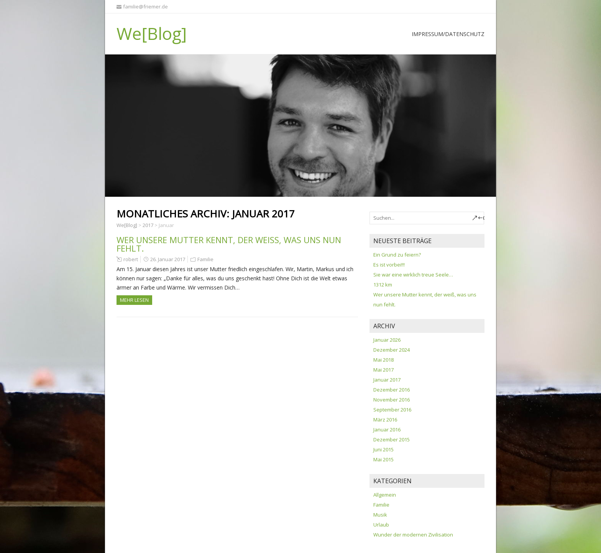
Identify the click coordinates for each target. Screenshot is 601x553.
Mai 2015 (383, 459)
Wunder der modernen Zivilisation (413, 534)
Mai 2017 (383, 369)
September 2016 (392, 409)
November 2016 (391, 399)
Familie (205, 259)
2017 (148, 225)
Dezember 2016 (391, 389)
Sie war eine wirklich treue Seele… (413, 274)
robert (130, 259)
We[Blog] (152, 33)
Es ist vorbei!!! (389, 264)
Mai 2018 (383, 359)
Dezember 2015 (391, 439)
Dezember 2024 (391, 349)
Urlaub (381, 524)
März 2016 (385, 419)
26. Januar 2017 (167, 259)
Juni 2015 (383, 449)
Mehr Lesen (134, 299)
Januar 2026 (387, 339)
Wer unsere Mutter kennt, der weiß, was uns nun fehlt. (229, 244)
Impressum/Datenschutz (448, 34)
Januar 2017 (387, 379)
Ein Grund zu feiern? (397, 254)
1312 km (382, 284)
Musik (380, 514)
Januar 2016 (387, 429)
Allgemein (384, 494)
